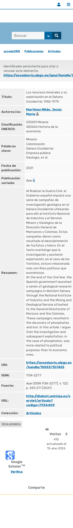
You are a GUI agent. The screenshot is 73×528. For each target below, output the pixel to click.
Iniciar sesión (59, 4)
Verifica (17, 472)
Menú (68, 4)
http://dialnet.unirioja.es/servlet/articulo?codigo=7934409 (48, 400)
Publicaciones (34, 51)
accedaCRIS (12, 51)
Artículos (54, 51)
